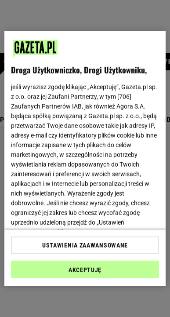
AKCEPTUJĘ (85, 269)
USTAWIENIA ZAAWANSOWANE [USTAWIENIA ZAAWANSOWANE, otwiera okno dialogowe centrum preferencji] (85, 245)
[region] (85, 158)
